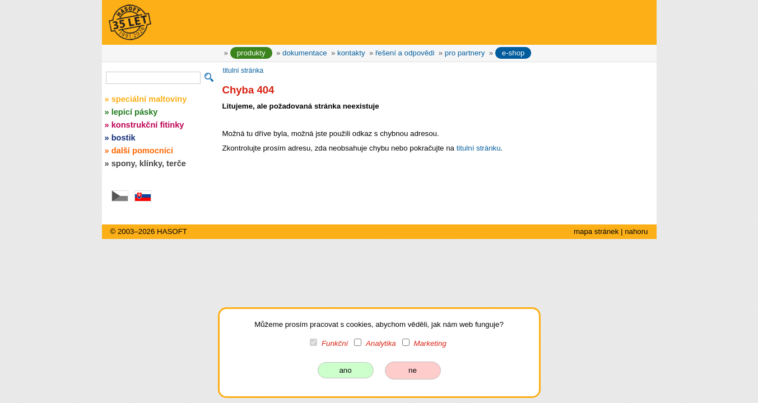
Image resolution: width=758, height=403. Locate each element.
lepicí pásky (134, 111)
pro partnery (465, 53)
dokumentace (304, 53)
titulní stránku (479, 148)
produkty (251, 53)
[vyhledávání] (153, 78)
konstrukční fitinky (147, 124)
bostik (123, 137)
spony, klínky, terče (148, 163)
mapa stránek (596, 231)
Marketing (429, 343)
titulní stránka (243, 70)
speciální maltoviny (149, 99)
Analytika (381, 343)
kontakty (351, 53)
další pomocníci (142, 150)
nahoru (636, 231)
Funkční (335, 343)
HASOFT (172, 231)
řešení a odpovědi (404, 53)
